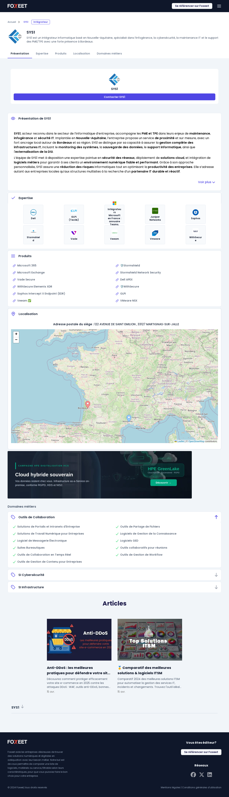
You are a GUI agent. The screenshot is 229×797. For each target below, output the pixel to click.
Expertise (42, 53)
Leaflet (179, 441)
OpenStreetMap (196, 441)
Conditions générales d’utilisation (201, 787)
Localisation (81, 53)
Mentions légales (170, 787)
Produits (60, 53)
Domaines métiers (109, 53)
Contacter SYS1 (114, 97)
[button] (88, 404)
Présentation (20, 53)
